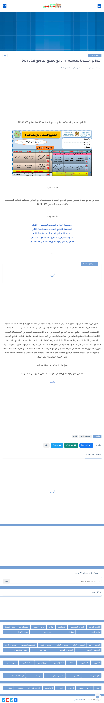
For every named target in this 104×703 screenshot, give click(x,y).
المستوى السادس (93, 650)
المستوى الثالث (62, 645)
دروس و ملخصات (20, 650)
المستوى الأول (79, 645)
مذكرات (71, 632)
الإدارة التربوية (94, 627)
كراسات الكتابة (18, 675)
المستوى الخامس (28, 645)
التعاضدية (49, 688)
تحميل (52, 382)
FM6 (98, 688)
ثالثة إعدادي (59, 663)
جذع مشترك (12, 663)
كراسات (38, 675)
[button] (86, 445)
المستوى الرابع (94, 55)
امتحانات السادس (66, 650)
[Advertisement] (52, 31)
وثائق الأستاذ (22, 632)
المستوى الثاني (46, 645)
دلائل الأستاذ (10, 627)
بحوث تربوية (95, 675)
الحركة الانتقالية (34, 688)
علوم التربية (95, 632)
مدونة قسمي (79, 699)
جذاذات (43, 650)
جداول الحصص (39, 627)
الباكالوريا (84, 663)
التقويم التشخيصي (77, 627)
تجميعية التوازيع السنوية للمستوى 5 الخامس (52, 238)
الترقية (71, 688)
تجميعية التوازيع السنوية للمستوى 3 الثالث (52, 233)
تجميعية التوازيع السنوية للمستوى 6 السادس (52, 242)
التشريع (60, 688)
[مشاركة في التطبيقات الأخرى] (46, 445)
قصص (76, 675)
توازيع (75, 436)
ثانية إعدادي (27, 663)
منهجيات (47, 632)
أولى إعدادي (43, 663)
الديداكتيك (61, 627)
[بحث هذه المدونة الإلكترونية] (55, 581)
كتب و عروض (58, 675)
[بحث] (4, 6)
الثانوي (97, 663)
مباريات (20, 688)
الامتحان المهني (85, 688)
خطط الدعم (24, 627)
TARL (72, 663)
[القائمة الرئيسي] (99, 6)
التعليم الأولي (94, 645)
